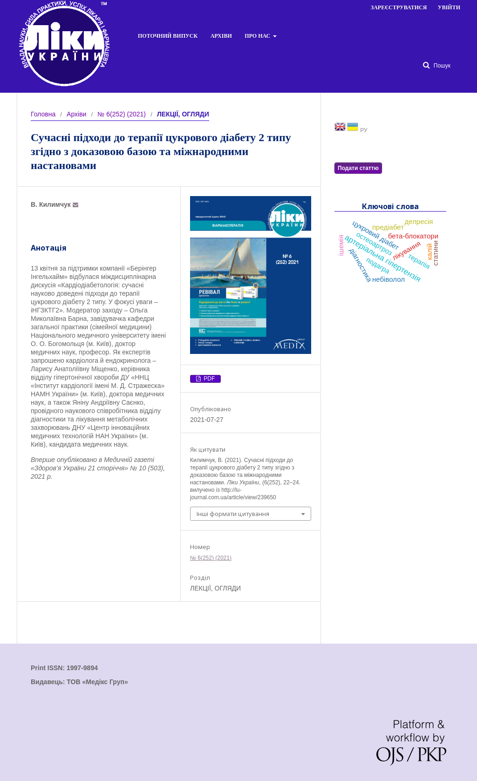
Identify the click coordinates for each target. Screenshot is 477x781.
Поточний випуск (168, 36)
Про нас (258, 36)
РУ (363, 130)
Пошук (441, 65)
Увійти (449, 7)
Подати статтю (358, 168)
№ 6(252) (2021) (121, 114)
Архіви (221, 36)
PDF (208, 378)
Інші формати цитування (233, 513)
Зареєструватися (399, 7)
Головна (43, 114)
